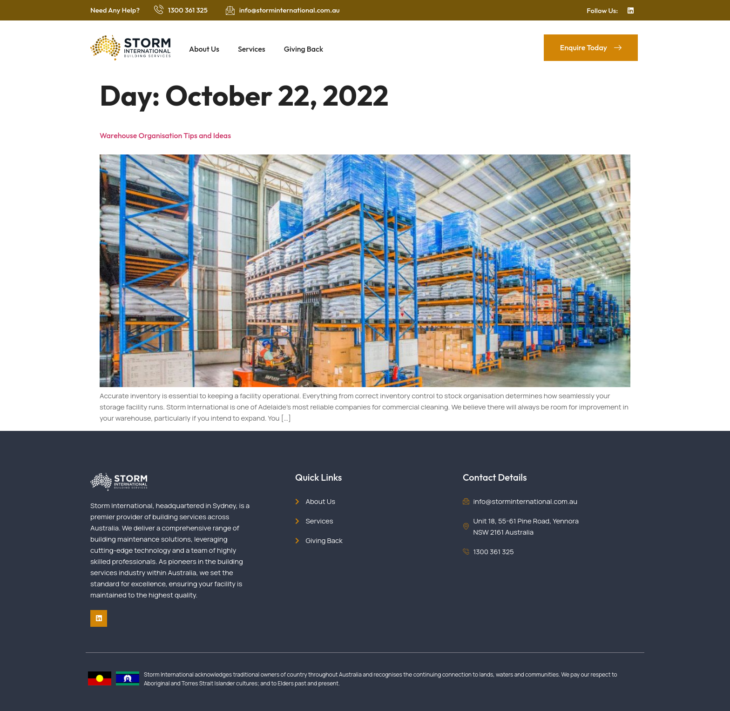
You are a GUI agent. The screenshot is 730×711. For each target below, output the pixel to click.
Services (251, 49)
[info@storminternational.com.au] (230, 10)
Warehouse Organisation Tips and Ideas (165, 135)
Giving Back (303, 49)
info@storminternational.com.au (289, 10)
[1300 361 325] (158, 9)
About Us (204, 49)
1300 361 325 (188, 10)
